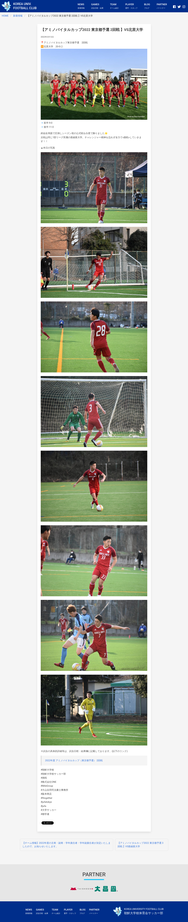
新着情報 (18, 15)
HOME (5, 15)
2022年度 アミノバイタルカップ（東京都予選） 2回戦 (74, 760)
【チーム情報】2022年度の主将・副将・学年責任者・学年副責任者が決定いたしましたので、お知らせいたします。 (66, 845)
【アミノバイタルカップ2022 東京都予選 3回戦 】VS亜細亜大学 (140, 845)
